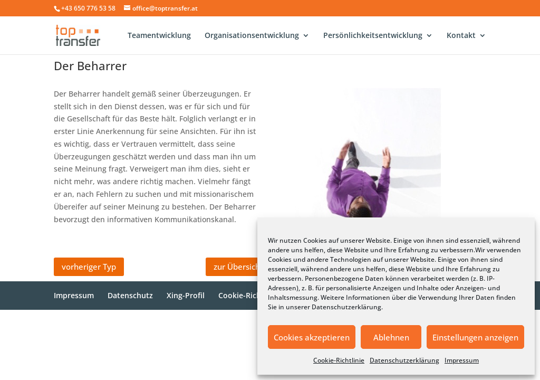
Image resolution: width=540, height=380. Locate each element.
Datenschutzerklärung (346, 306)
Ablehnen (391, 337)
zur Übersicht (238, 266)
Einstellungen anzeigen (475, 337)
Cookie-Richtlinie (338, 360)
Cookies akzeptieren (312, 337)
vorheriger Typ (89, 266)
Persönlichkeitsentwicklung (372, 36)
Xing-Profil (186, 295)
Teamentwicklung (159, 36)
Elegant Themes (128, 324)
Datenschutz (130, 295)
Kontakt (461, 36)
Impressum (462, 360)
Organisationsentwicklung (252, 36)
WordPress (229, 324)
